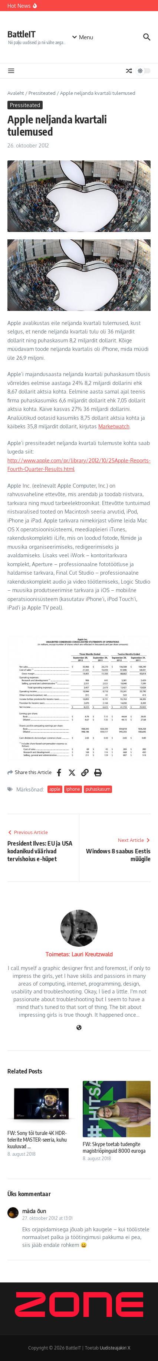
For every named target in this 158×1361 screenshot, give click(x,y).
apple (54, 789)
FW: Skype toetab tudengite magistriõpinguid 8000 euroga (114, 1147)
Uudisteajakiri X (115, 1348)
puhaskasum (98, 789)
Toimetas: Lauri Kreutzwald (79, 954)
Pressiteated (42, 93)
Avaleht (15, 93)
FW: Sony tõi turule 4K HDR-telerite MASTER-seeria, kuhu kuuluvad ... (37, 1139)
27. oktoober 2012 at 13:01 (47, 1218)
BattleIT (21, 34)
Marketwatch (113, 426)
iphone (73, 789)
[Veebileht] (79, 1028)
